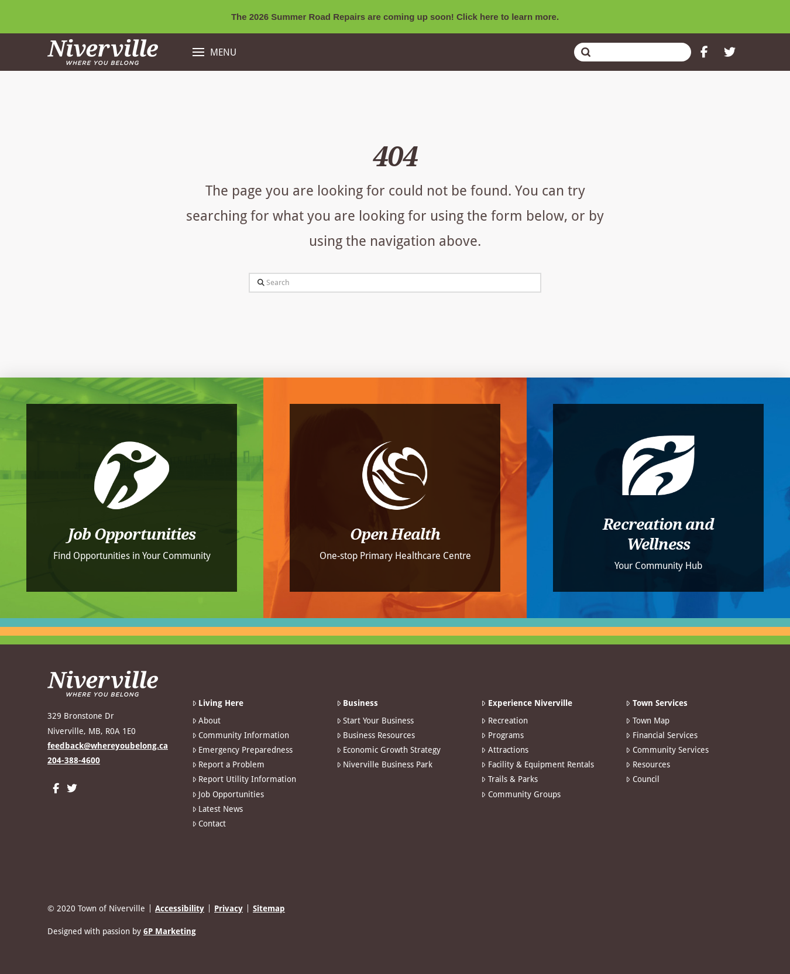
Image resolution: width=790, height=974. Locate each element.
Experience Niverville (526, 703)
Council (642, 779)
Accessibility (179, 908)
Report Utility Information (244, 779)
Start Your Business (375, 720)
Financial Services (661, 735)
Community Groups (520, 794)
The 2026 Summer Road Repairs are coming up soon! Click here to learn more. (395, 17)
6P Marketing (169, 931)
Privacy (228, 908)
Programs (502, 735)
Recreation (504, 720)
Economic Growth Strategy (388, 749)
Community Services (667, 749)
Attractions (504, 749)
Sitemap (269, 908)
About (206, 720)
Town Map (647, 720)
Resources (647, 764)
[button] (214, 52)
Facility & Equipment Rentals (537, 764)
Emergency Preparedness (242, 749)
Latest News (217, 809)
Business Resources (375, 735)
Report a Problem (228, 764)
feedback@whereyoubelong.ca (107, 745)
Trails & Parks (509, 779)
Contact (209, 823)
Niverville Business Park (384, 764)
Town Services (656, 703)
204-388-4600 (73, 760)
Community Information (240, 735)
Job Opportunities (228, 794)
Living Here (217, 703)
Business (357, 703)
